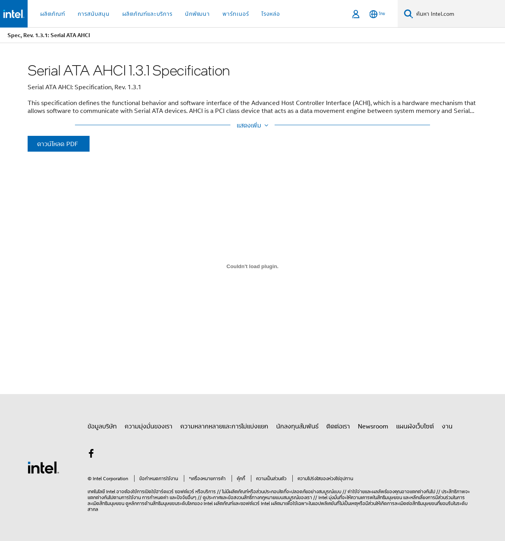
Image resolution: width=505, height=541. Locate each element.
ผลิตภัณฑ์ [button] (52, 13)
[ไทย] (377, 14)
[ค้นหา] (408, 14)
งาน (447, 426)
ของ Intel (204, 503)
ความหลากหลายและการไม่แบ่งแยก (224, 426)
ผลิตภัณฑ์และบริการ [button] (147, 13)
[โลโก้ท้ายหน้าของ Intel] (43, 466)
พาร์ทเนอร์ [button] (236, 13)
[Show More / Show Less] (252, 125)
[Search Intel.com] (459, 14)
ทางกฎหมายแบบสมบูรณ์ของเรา (282, 497)
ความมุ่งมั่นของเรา (148, 426)
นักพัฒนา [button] (197, 13)
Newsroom (373, 426)
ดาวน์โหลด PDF (57, 143)
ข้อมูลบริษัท (102, 426)
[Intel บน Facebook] (91, 454)
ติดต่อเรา (338, 426)
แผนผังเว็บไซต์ (415, 426)
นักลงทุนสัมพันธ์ (297, 426)
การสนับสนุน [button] (94, 13)
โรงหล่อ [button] (271, 13)
